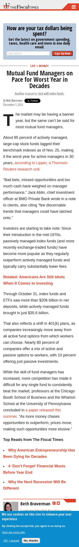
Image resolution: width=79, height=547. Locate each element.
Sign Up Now (62, 53)
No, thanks (31, 540)
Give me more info (13, 532)
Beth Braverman (14, 100)
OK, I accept (11, 540)
